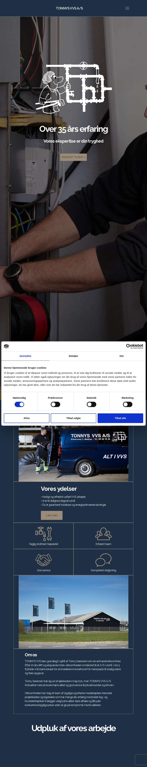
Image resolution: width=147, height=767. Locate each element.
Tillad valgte (73, 418)
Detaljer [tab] (73, 355)
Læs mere (52, 515)
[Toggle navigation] (127, 8)
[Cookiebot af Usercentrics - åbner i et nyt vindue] (128, 346)
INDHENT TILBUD (73, 157)
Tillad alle (120, 418)
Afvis (27, 418)
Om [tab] (122, 355)
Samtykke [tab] (25, 355)
